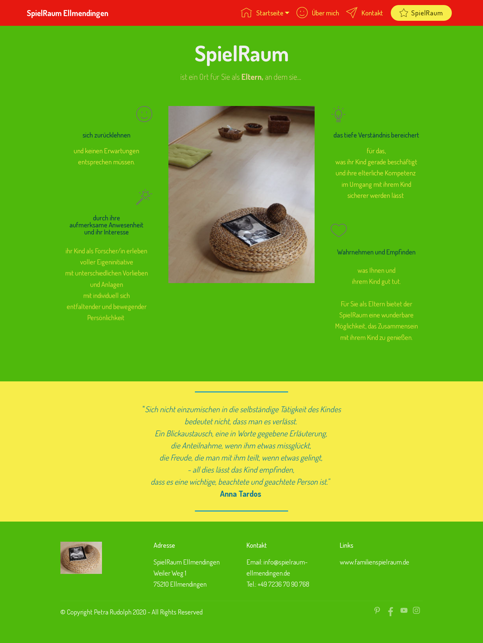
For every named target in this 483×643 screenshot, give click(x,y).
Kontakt (364, 12)
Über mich (318, 12)
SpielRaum (421, 12)
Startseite (262, 12)
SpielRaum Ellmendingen (67, 13)
